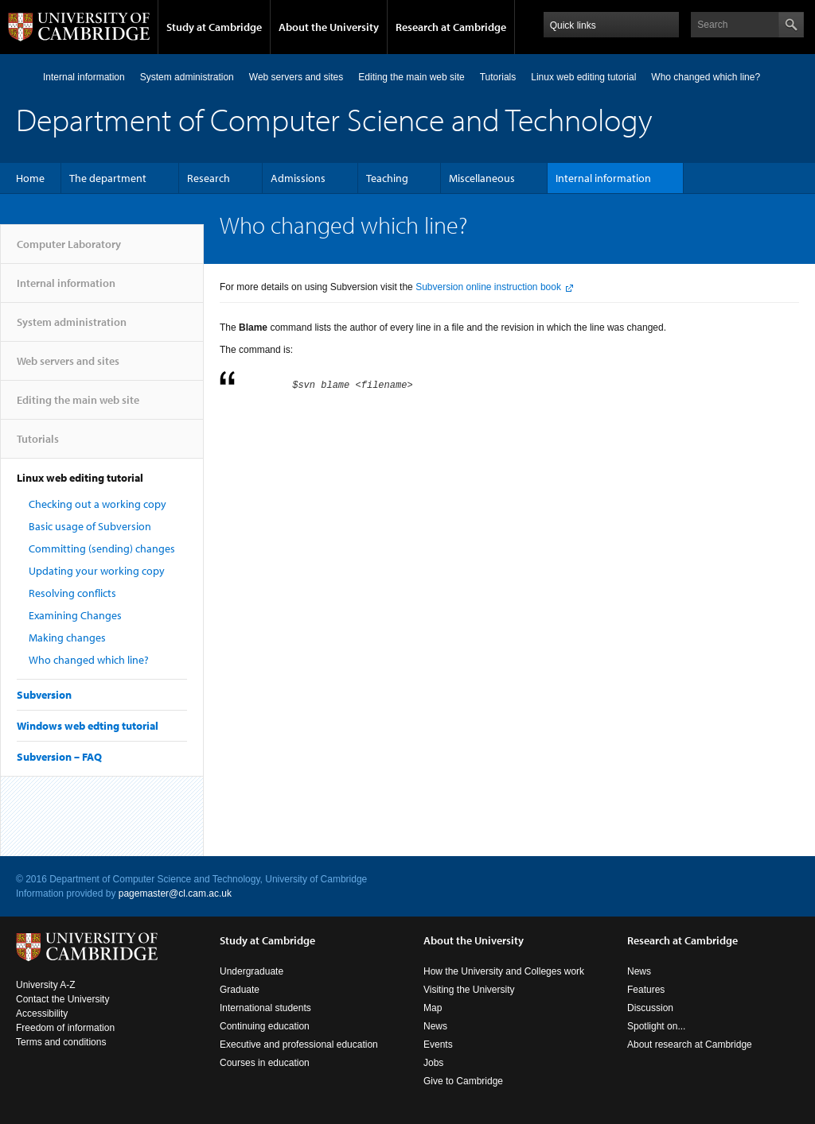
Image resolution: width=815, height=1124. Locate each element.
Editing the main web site (411, 77)
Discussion (650, 1008)
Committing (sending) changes (102, 548)
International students (265, 1008)
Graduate (239, 989)
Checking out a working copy (97, 504)
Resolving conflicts (72, 593)
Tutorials (498, 77)
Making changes (67, 637)
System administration (187, 77)
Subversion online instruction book (488, 287)
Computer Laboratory (22, 76)
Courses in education (265, 1062)
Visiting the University (469, 989)
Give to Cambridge (463, 1081)
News (435, 1026)
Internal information (84, 77)
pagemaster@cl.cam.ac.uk (175, 893)
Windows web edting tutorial (87, 726)
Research (208, 178)
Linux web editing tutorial (583, 77)
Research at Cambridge (451, 27)
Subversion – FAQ (59, 757)
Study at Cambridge (214, 27)
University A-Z (46, 984)
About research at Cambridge (689, 1044)
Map (432, 1008)
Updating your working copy (97, 571)
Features (646, 989)
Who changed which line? (89, 660)
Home (30, 178)
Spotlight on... (656, 1026)
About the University (329, 27)
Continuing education (265, 1026)
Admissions (298, 178)
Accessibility (42, 1013)
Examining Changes (75, 615)
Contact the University (62, 999)
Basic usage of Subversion (90, 526)
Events (438, 1044)
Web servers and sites (296, 77)
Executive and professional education (299, 1044)
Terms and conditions (61, 1042)
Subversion (44, 695)
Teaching (387, 178)
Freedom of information (65, 1027)
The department (107, 178)
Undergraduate (251, 971)
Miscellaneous (482, 178)
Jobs (433, 1062)
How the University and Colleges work (503, 971)
